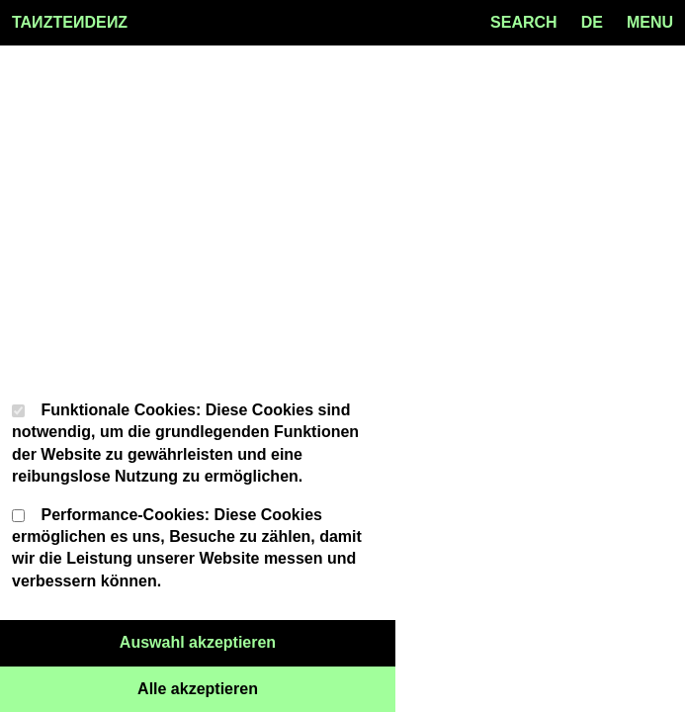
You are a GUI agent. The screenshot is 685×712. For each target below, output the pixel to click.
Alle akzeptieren (266, 687)
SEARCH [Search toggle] (523, 22)
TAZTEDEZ (70, 23)
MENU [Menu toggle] (650, 22)
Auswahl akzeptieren (257, 641)
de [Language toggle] (592, 22)
